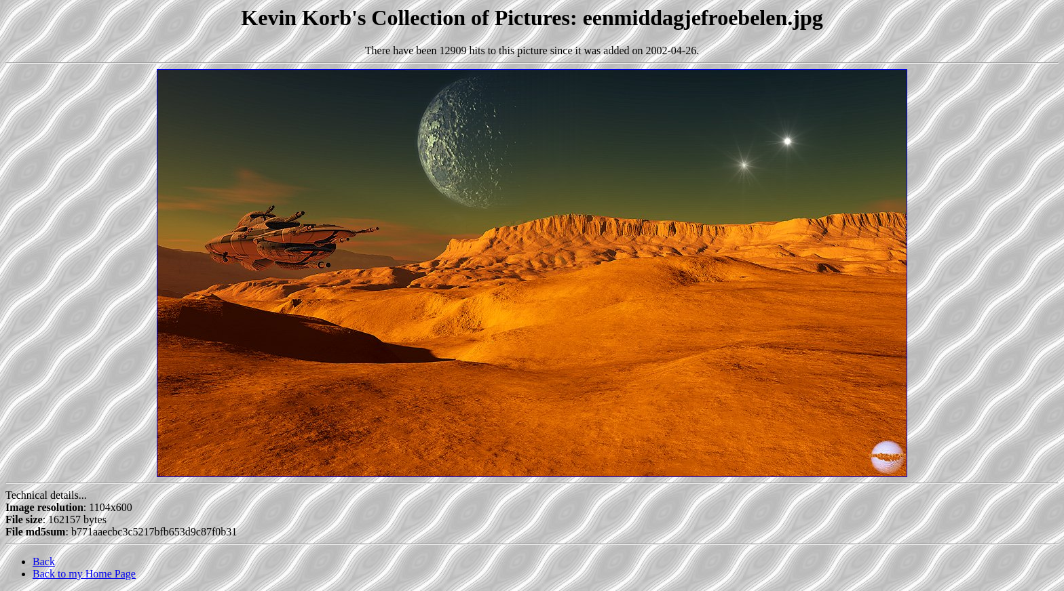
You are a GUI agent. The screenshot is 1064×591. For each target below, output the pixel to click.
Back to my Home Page (84, 573)
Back (44, 561)
